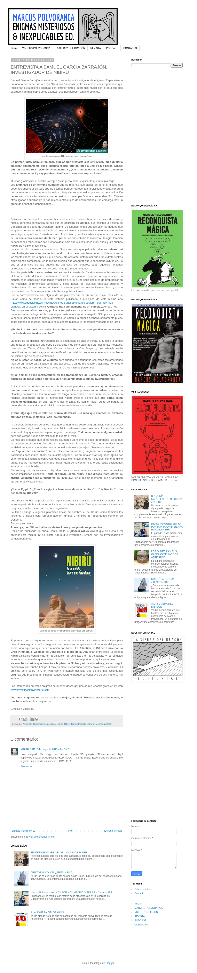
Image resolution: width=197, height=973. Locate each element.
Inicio (14, 48)
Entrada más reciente (23, 830)
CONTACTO (130, 48)
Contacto (139, 893)
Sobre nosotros (142, 889)
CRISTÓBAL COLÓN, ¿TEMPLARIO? (51, 872)
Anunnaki (27, 724)
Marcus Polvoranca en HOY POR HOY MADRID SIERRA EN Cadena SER (71, 892)
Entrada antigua (113, 830)
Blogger (110, 963)
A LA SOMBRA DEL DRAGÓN (47, 912)
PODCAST (112, 48)
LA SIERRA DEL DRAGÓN (70, 48)
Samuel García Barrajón (83, 724)
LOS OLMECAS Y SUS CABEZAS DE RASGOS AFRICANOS (164, 554)
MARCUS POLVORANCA (36, 48)
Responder (27, 766)
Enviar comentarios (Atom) (40, 836)
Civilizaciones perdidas (44, 724)
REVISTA (95, 48)
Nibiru (67, 724)
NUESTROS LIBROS (146, 912)
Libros (60, 724)
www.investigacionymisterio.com (30, 689)
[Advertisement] (144, 135)
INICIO (138, 903)
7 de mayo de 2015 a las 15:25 (53, 749)
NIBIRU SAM (28, 749)
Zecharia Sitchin (104, 724)
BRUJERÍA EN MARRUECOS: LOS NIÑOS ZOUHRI (59, 852)
